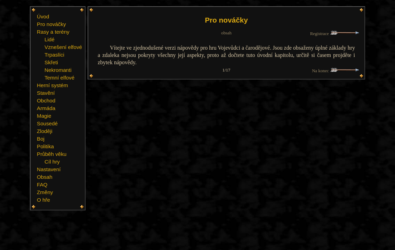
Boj (41, 139)
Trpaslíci (54, 55)
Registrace (334, 33)
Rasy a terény (53, 32)
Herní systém (52, 85)
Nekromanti (58, 70)
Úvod (43, 16)
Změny (45, 192)
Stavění (46, 93)
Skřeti (51, 62)
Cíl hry (52, 162)
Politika (45, 146)
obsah (226, 33)
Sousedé (47, 123)
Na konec (335, 70)
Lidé (50, 39)
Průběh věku (51, 154)
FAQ (42, 185)
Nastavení (49, 169)
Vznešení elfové (63, 47)
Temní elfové (59, 78)
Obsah (45, 177)
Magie (44, 116)
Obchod (46, 100)
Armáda (46, 108)
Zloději (45, 131)
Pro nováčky (51, 24)
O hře (43, 200)
